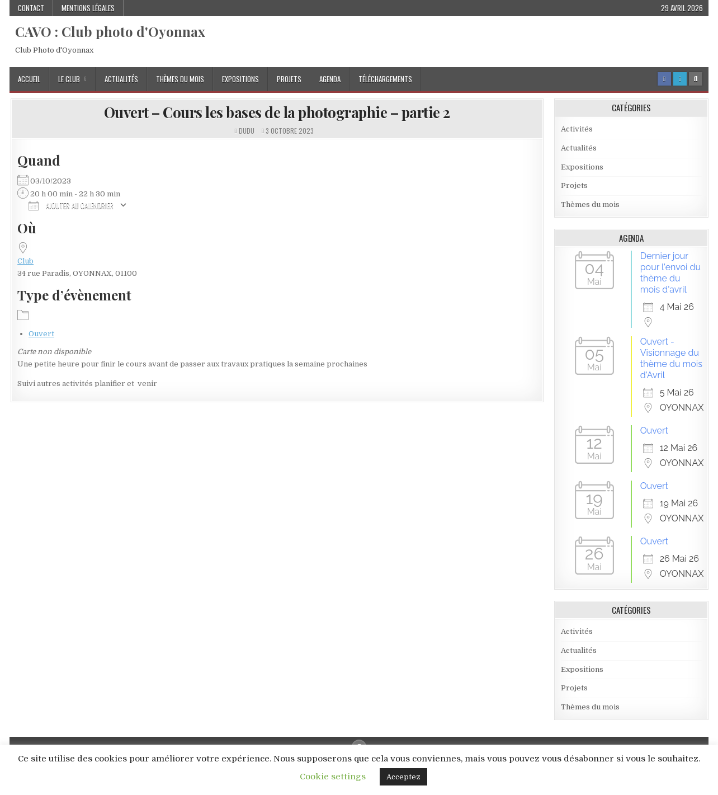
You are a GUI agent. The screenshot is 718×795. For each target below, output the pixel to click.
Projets (289, 78)
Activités (577, 129)
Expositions (240, 78)
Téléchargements (385, 78)
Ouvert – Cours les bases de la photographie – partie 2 (277, 112)
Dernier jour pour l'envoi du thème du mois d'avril (670, 273)
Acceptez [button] (403, 777)
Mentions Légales (88, 7)
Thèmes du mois (180, 78)
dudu (246, 131)
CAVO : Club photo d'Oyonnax (110, 31)
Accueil (29, 78)
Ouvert (41, 334)
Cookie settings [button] (333, 777)
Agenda (330, 78)
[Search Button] (695, 79)
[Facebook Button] (664, 79)
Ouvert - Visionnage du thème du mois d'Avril (671, 358)
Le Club (69, 78)
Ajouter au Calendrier (71, 205)
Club (25, 261)
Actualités (121, 78)
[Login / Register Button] (680, 79)
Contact (31, 7)
